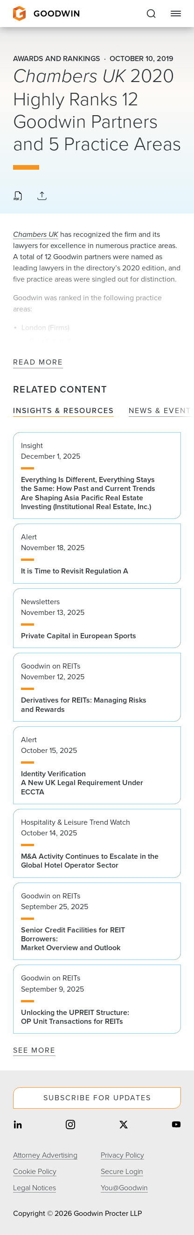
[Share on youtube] (176, 1125)
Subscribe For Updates (97, 1097)
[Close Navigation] (176, 13)
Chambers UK (35, 234)
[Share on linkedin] (17, 1125)
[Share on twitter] (123, 1125)
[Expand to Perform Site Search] (151, 13)
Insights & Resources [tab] (63, 411)
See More (34, 1050)
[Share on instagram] (70, 1125)
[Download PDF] (17, 196)
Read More (38, 362)
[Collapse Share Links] (42, 196)
